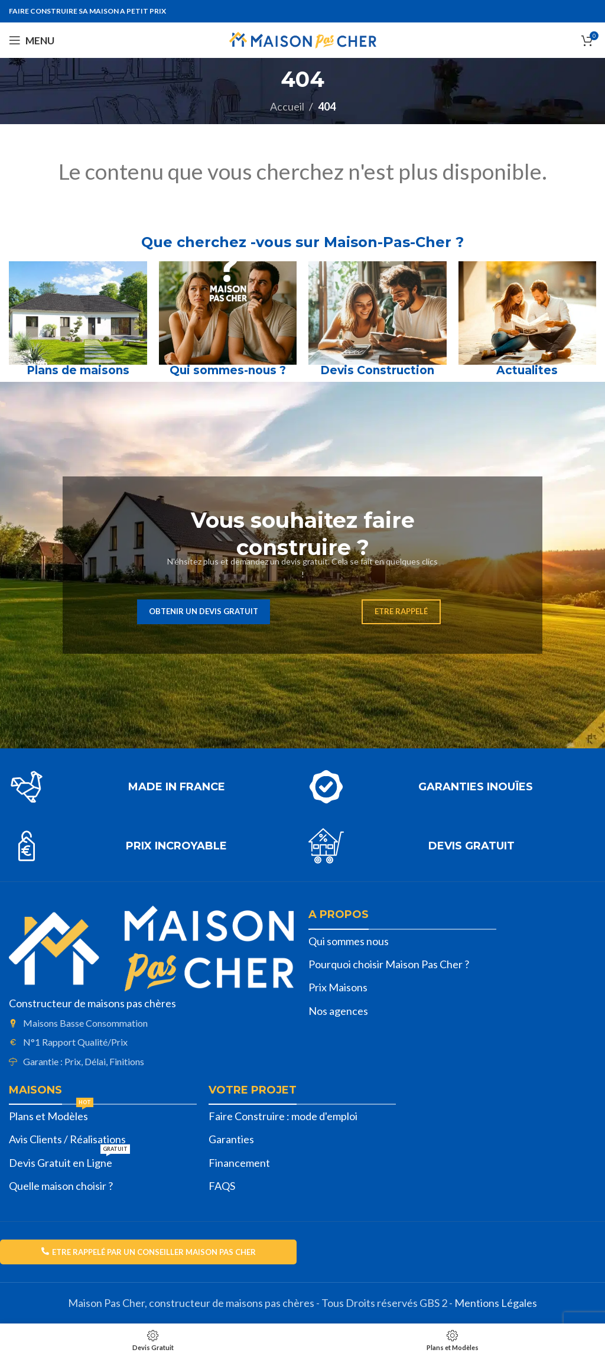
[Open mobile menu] (31, 40)
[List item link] (151, 1023)
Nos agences (338, 1010)
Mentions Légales (495, 1302)
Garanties (231, 1139)
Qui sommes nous (348, 941)
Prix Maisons (337, 987)
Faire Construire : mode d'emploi (283, 1116)
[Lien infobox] (153, 786)
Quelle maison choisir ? (61, 1185)
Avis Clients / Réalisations (67, 1139)
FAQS (222, 1185)
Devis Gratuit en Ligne (69, 1160)
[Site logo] (302, 39)
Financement (239, 1162)
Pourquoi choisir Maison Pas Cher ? (388, 964)
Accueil (287, 106)
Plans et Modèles (51, 1114)
